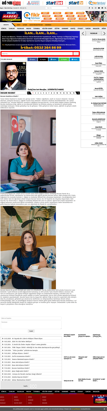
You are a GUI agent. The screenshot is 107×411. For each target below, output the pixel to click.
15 (73, 93)
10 (57, 93)
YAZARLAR (20, 28)
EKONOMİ (65, 28)
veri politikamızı (76, 409)
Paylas (32, 59)
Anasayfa (6, 25)
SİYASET (80, 28)
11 (60, 93)
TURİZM (88, 28)
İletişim (25, 25)
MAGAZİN (96, 28)
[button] (28, 93)
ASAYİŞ (73, 28)
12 (63, 93)
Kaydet (31, 331)
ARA (76, 53)
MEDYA (28, 28)
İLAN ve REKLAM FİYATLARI (36, 25)
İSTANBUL (36, 28)
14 (70, 93)
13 (67, 93)
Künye (18, 25)
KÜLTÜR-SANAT (47, 28)
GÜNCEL (3, 28)
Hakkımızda (48, 25)
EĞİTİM (57, 28)
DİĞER (104, 28)
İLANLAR (12, 28)
